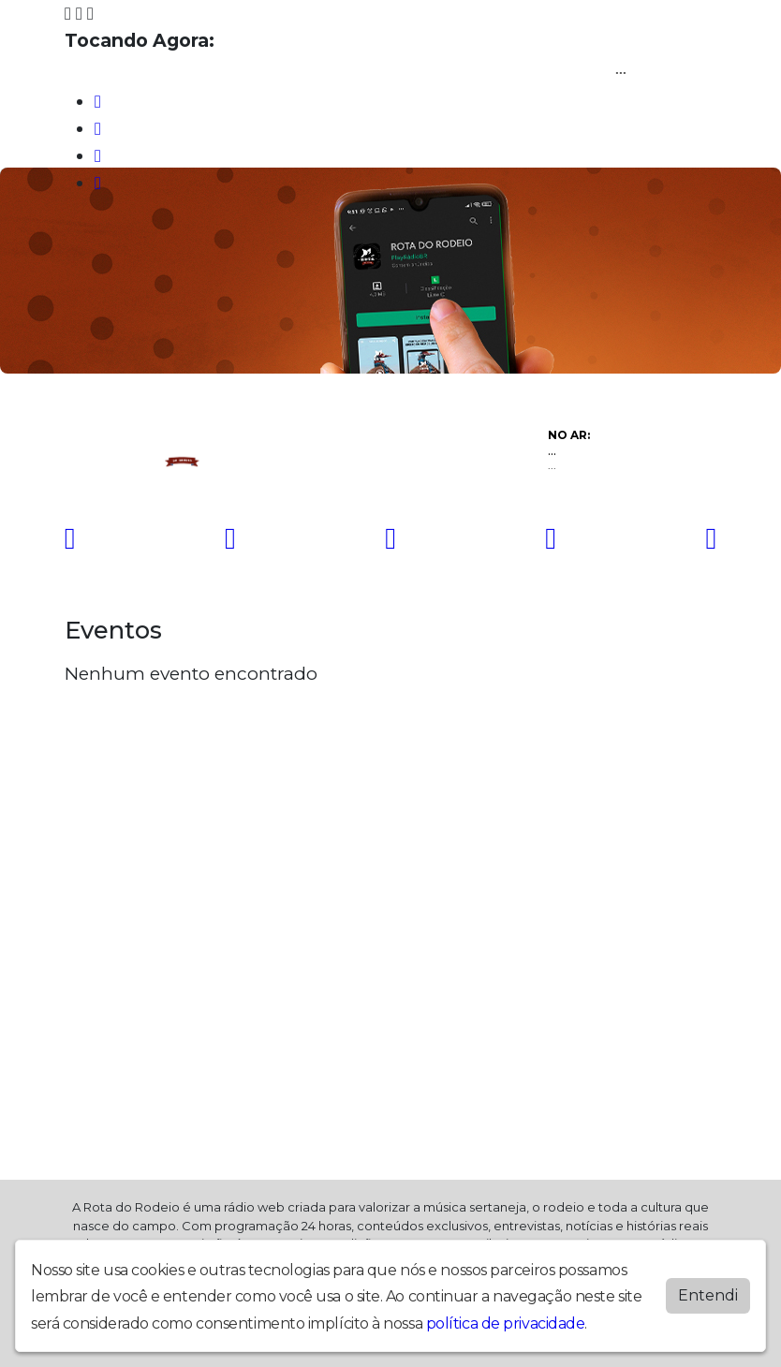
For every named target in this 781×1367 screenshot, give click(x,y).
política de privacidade (505, 1323)
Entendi (708, 1295)
